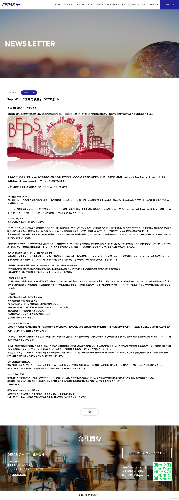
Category (67, 5)
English (153, 5)
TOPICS (99, 5)
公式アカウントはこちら (146, 453)
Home (57, 5)
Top (89, 412)
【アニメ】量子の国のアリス (134, 5)
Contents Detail (84, 5)
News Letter (111, 5)
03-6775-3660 (19, 475)
